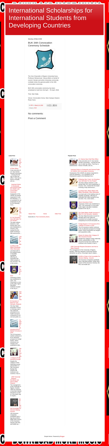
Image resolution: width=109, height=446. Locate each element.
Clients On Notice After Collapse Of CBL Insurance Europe (88, 236)
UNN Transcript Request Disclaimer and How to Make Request (15, 380)
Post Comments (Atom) (42, 217)
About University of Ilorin (85, 202)
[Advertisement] (25, 94)
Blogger (62, 436)
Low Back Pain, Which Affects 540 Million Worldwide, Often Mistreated (88, 191)
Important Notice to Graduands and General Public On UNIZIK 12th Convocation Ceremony (15, 188)
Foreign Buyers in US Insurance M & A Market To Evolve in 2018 (89, 224)
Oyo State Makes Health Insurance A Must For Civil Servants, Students (89, 213)
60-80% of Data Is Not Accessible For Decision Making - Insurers (89, 257)
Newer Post (32, 214)
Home (45, 214)
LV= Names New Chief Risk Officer (88, 159)
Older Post (58, 214)
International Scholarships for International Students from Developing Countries (50, 18)
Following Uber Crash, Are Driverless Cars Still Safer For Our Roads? (89, 180)
